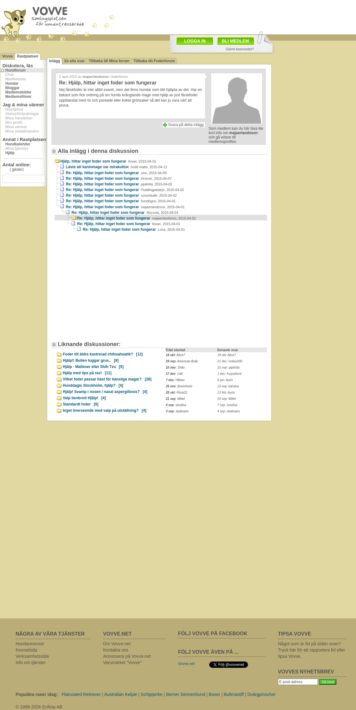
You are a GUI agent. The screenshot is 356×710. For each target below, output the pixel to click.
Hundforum (15, 70)
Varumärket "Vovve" (122, 662)
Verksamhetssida (32, 656)
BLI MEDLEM (235, 40)
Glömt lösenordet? (240, 49)
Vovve (7, 56)
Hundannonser (30, 643)
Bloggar (12, 88)
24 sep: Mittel (226, 398)
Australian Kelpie (120, 694)
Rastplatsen (27, 56)
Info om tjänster (31, 662)
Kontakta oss (115, 649)
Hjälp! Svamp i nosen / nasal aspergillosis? (105, 392)
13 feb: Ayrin (226, 392)
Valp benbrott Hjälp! (84, 398)
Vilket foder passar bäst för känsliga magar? (107, 379)
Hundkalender (17, 144)
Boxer (214, 694)
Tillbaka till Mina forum (109, 61)
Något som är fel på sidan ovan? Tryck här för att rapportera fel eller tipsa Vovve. (311, 650)
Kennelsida (26, 649)
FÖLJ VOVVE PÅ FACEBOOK (212, 633)
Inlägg (54, 61)
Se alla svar (74, 61)
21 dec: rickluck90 (229, 361)
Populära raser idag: (37, 694)
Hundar (11, 83)
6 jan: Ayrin (225, 380)
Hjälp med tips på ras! (87, 373)
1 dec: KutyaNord (229, 373)
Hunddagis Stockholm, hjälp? (93, 385)
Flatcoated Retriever (81, 694)
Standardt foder (80, 404)
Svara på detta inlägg (186, 125)
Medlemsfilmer (18, 96)
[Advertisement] (108, 289)
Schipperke (151, 694)
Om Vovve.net (117, 643)
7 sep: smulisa (227, 405)
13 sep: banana (228, 386)
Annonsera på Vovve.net (127, 656)
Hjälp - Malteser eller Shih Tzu (93, 367)
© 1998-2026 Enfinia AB (39, 706)
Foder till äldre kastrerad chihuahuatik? (103, 354)
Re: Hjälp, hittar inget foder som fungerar (116, 173)
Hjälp (9, 153)
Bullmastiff (234, 694)
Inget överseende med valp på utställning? (104, 410)
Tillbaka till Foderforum (154, 61)
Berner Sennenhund (185, 694)
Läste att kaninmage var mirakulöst (116, 167)
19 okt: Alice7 (226, 355)
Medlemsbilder (18, 92)
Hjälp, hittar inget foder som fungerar (108, 161)
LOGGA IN (195, 40)
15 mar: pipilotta (228, 367)
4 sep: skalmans (228, 411)
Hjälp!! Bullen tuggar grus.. (91, 360)
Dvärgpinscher (261, 694)
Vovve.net (186, 664)
